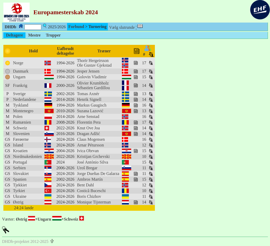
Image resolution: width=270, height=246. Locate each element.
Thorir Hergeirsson (93, 60)
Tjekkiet (20, 185)
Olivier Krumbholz (93, 83)
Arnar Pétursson (90, 145)
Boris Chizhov (89, 196)
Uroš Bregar (87, 168)
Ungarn (19, 77)
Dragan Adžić (88, 133)
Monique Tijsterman (94, 202)
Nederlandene (24, 99)
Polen (17, 116)
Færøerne (21, 139)
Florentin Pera (89, 122)
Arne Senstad (88, 116)
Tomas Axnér (88, 94)
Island (18, 145)
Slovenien (21, 133)
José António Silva (92, 162)
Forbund (76, 26)
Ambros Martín (90, 179)
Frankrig (20, 85)
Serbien (19, 168)
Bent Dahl (85, 185)
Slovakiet (21, 173)
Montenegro (23, 111)
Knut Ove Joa (88, 128)
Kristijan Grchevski (93, 156)
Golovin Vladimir (92, 77)
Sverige (19, 94)
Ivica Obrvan (88, 151)
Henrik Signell (89, 99)
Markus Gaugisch (91, 105)
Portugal (20, 162)
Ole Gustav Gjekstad (94, 65)
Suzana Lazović (90, 111)
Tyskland (20, 105)
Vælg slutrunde (122, 27)
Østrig (18, 202)
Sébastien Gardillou (93, 88)
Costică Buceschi (91, 190)
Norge (18, 63)
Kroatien (20, 151)
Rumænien (22, 122)
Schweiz (20, 128)
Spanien (20, 179)
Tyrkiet (19, 190)
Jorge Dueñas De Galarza (98, 173)
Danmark (21, 71)
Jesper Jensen (88, 71)
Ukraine (20, 196)
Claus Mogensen (91, 139)
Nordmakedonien (27, 156)
